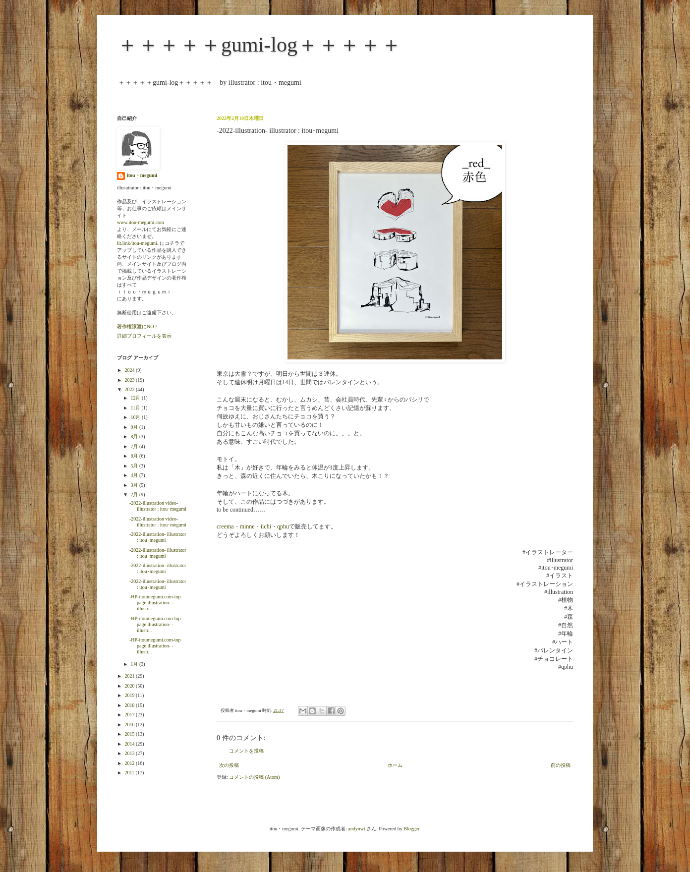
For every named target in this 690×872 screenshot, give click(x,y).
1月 (134, 664)
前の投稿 (561, 765)
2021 (130, 676)
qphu (283, 526)
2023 (130, 380)
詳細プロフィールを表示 (144, 336)
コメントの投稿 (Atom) (254, 777)
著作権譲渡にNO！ (138, 326)
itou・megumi (142, 175)
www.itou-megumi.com (140, 222)
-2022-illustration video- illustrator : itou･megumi (157, 506)
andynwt (356, 828)
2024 (130, 370)
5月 (134, 465)
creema (225, 526)
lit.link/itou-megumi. (137, 243)
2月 (134, 494)
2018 (130, 705)
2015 (130, 734)
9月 (134, 427)
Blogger (411, 828)
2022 (130, 389)
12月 (136, 398)
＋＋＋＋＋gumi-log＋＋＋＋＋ (259, 44)
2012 (130, 763)
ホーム (395, 765)
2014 (130, 744)
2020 (130, 686)
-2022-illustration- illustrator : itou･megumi (157, 537)
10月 (136, 417)
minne (247, 526)
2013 (130, 753)
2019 (130, 695)
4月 (134, 475)
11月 (135, 407)
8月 (134, 436)
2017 (130, 714)
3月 (134, 485)
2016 (130, 724)
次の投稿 (229, 765)
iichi (266, 526)
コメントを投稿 (246, 751)
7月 (134, 446)
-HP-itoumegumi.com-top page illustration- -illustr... (155, 602)
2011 (129, 772)
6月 (134, 456)
